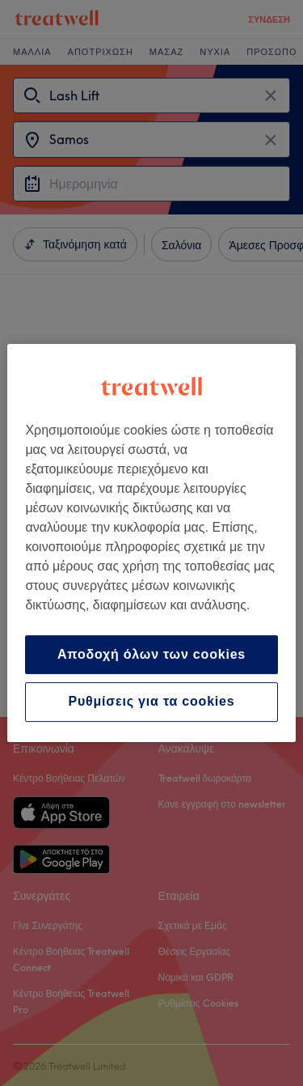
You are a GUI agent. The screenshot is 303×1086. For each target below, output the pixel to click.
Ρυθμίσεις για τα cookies (151, 702)
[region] (151, 543)
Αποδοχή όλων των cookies (151, 654)
